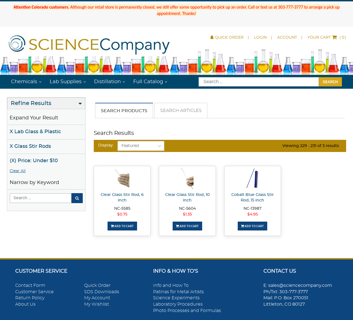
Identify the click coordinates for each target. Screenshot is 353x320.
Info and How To (171, 285)
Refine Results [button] (31, 103)
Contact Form (30, 285)
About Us (25, 304)
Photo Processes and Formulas (187, 310)
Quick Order (227, 38)
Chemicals (24, 81)
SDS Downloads (101, 292)
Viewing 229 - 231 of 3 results (310, 146)
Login (260, 38)
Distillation (107, 81)
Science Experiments (176, 298)
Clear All (18, 171)
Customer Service (34, 292)
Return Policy (29, 298)
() (326, 37)
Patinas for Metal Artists (178, 292)
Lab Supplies (66, 81)
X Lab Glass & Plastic (35, 131)
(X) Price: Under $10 (34, 160)
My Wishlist (96, 304)
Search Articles (181, 110)
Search (330, 81)
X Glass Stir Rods (30, 146)
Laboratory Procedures (178, 304)
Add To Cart (122, 226)
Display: (106, 145)
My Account (97, 298)
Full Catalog (148, 81)
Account (287, 38)
